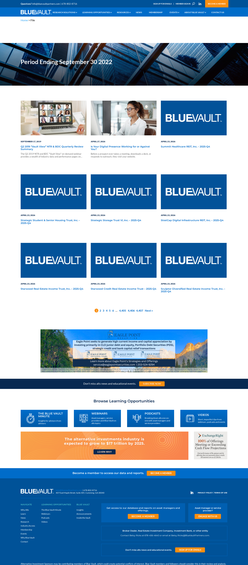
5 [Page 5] (110, 291)
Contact (24, 523)
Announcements (83, 495)
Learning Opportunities (96, 12)
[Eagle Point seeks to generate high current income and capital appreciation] (124, 353)
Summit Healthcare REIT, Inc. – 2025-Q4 (185, 128)
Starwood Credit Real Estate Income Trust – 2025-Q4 (123, 270)
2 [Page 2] (100, 291)
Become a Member (217, 4)
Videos (44, 503)
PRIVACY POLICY (205, 474)
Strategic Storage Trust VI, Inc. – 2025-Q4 (116, 202)
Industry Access (28, 507)
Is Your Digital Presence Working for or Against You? (120, 129)
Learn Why (104, 433)
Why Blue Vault (27, 519)
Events (173, 12)
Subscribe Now (152, 365)
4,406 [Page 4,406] (131, 291)
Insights (80, 491)
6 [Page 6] (113, 291)
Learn (23, 495)
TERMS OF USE (220, 474)
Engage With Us (207, 497)
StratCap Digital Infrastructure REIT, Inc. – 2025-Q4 (192, 202)
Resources (123, 12)
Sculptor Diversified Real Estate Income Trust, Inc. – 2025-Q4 (193, 271)
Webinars (45, 495)
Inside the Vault (83, 499)
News (139, 12)
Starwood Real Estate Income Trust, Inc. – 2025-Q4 (52, 270)
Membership (156, 12)
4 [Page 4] (106, 291)
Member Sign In (183, 4)
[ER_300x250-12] (210, 440)
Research (25, 503)
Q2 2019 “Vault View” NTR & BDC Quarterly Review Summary (52, 129)
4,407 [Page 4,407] (139, 291)
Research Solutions (64, 12)
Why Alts (25, 491)
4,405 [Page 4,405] (122, 291)
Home (24, 20)
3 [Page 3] (103, 291)
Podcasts (45, 499)
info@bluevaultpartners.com (46, 3)
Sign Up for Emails (162, 4)
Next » (149, 291)
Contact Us (217, 12)
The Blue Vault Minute (51, 491)
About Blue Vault (194, 12)
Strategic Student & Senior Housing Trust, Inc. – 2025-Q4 (50, 203)
